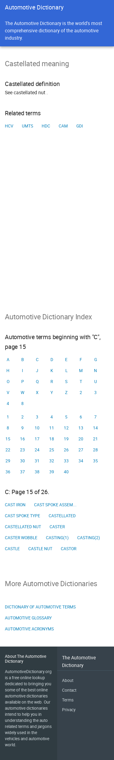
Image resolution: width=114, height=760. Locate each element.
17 (37, 439)
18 (51, 439)
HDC (46, 126)
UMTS (27, 126)
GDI (79, 126)
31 (37, 461)
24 (37, 450)
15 (7, 439)
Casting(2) (88, 537)
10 (37, 428)
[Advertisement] (57, 230)
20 (80, 439)
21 (95, 439)
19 (66, 439)
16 (22, 439)
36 (7, 472)
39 (51, 472)
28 (95, 450)
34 (80, 461)
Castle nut (40, 548)
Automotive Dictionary (34, 7)
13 (80, 428)
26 (66, 450)
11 (51, 428)
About (67, 680)
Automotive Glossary (28, 618)
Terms (68, 700)
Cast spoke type (22, 515)
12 (66, 428)
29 (7, 461)
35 (95, 461)
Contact (69, 690)
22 (7, 450)
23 (22, 450)
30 (22, 461)
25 (51, 450)
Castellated (62, 515)
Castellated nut (23, 526)
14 (95, 428)
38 (37, 472)
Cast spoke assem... (55, 504)
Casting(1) (57, 537)
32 (51, 461)
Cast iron (15, 504)
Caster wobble (21, 537)
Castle (12, 548)
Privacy (68, 709)
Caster (57, 526)
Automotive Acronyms (29, 629)
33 (66, 461)
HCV (9, 126)
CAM (63, 126)
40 (66, 472)
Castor (68, 548)
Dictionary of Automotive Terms (40, 607)
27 (80, 450)
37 (22, 472)
